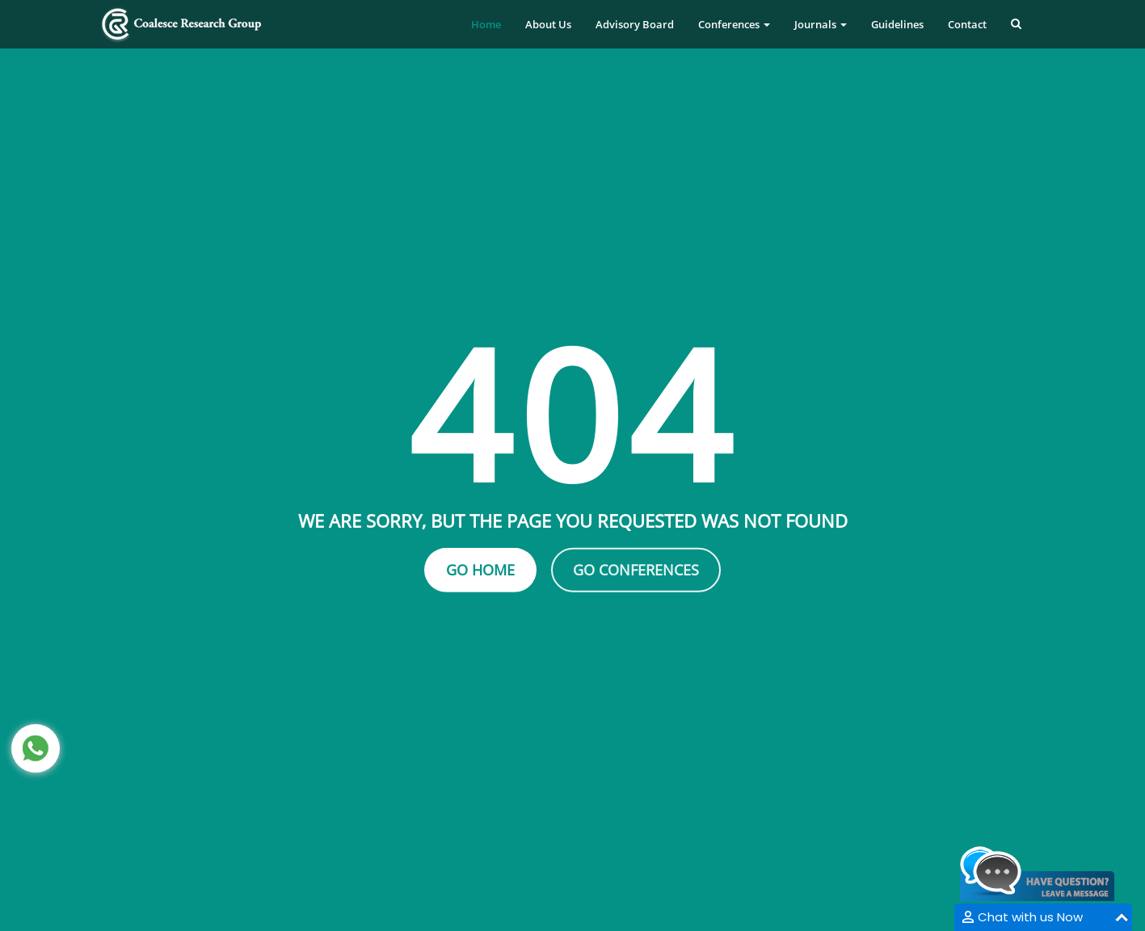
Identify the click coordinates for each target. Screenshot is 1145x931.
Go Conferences (636, 569)
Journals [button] (820, 24)
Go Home (480, 569)
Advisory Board (635, 24)
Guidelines (897, 24)
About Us (548, 24)
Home (486, 24)
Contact (967, 24)
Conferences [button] (734, 24)
